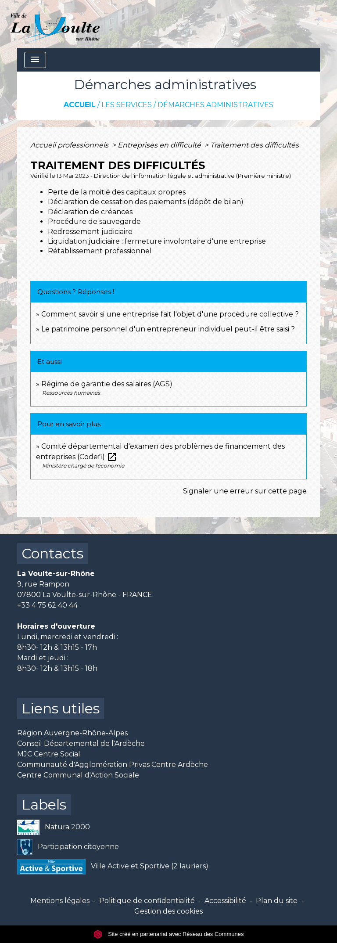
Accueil (80, 105)
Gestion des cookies (168, 911)
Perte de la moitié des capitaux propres (117, 192)
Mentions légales (60, 900)
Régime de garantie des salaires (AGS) (106, 384)
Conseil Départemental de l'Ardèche (81, 743)
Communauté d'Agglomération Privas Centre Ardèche (112, 764)
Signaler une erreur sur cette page (245, 491)
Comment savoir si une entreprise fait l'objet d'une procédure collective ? (170, 314)
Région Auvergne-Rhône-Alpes (72, 733)
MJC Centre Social (48, 754)
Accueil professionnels (70, 145)
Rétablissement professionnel (100, 251)
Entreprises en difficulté (160, 145)
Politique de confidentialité (147, 900)
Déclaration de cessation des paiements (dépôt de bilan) (146, 202)
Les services (126, 105)
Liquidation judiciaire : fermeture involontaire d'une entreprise (157, 241)
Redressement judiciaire (90, 231)
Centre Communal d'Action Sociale (78, 775)
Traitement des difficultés (254, 145)
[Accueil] (55, 24)
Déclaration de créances (90, 212)
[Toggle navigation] (35, 60)
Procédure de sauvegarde (94, 221)
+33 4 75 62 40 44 (47, 605)
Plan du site (277, 900)
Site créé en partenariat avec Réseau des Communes (168, 934)
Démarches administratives (215, 105)
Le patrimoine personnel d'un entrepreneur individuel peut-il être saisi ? (168, 329)
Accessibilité (225, 900)
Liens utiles (61, 708)
